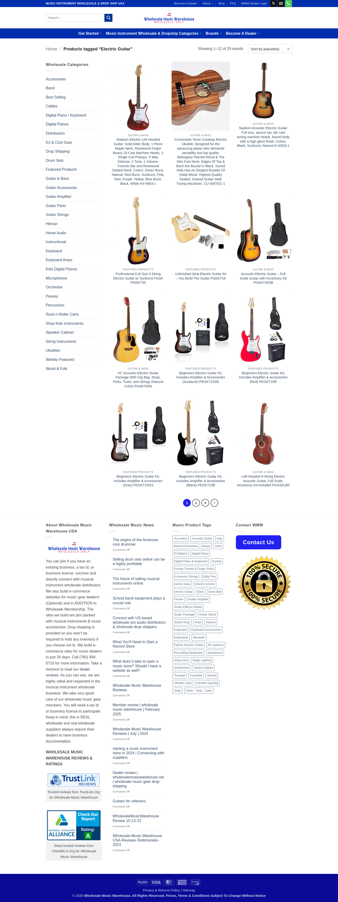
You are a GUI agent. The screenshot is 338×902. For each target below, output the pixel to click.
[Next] (215, 503)
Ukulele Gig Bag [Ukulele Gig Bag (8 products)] (207, 683)
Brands (214, 33)
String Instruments (61, 341)
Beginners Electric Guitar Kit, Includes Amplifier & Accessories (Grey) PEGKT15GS (138, 481)
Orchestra (54, 287)
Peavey (52, 296)
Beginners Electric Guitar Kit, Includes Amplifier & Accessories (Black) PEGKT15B (200, 481)
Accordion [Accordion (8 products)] (180, 538)
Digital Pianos (57, 124)
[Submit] (108, 18)
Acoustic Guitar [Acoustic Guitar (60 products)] (202, 538)
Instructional (56, 242)
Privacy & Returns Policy (161, 890)
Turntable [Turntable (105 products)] (196, 675)
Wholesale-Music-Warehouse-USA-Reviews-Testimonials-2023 (138, 840)
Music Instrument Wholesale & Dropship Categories (153, 33)
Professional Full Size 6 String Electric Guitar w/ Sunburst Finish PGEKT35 (138, 278)
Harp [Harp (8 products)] (198, 622)
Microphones (56, 278)
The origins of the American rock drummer (135, 542)
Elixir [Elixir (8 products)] (200, 591)
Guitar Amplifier (58, 197)
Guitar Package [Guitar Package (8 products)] (184, 614)
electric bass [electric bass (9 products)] (182, 584)
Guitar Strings (57, 215)
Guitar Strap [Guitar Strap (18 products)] (182, 622)
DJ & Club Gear (59, 142)
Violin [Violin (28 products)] (177, 690)
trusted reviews (74, 846)
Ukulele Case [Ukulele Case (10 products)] (183, 683)
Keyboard (54, 251)
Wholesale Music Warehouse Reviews (137, 687)
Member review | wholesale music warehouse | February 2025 (136, 709)
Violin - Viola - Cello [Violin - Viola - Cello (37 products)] (199, 690)
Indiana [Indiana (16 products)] (211, 622)
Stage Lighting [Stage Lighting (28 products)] (201, 660)
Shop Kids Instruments (65, 323)
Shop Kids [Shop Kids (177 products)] (181, 660)
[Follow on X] (273, 3)
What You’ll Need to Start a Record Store (135, 644)
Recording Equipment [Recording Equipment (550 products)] (188, 652)
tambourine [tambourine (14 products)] (181, 667)
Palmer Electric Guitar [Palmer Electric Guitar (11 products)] (188, 645)
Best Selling (56, 97)
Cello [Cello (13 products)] (218, 546)
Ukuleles (53, 350)
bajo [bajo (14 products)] (220, 538)
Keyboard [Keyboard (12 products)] (180, 629)
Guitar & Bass (57, 179)
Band (50, 88)
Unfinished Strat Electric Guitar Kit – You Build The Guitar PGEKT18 (200, 276)
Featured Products (61, 169)
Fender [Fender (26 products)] (179, 599)
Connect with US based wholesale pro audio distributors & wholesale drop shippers (139, 622)
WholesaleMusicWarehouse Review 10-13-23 (136, 818)
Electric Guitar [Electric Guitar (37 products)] (183, 591)
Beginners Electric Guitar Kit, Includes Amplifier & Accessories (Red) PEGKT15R (263, 377)
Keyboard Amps (59, 260)
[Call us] (288, 3)
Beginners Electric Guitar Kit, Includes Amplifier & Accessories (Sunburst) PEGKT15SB (200, 377)
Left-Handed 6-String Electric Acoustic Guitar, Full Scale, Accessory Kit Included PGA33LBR (263, 481)
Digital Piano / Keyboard (66, 115)
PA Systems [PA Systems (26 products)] (216, 645)
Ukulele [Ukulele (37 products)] (212, 675)
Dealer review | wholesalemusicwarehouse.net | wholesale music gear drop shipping (138, 779)
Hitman (52, 224)
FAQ (233, 3)
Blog (222, 3)
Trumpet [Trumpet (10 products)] (179, 675)
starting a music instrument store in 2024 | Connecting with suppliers (138, 753)
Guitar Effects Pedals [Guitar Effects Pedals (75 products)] (188, 607)
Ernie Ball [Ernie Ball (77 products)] (214, 591)
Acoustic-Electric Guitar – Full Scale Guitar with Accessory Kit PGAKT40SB (263, 278)
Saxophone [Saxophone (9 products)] (215, 652)
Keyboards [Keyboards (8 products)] (181, 637)
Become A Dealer (185, 3)
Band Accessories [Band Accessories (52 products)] (186, 546)
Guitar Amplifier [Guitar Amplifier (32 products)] (198, 599)
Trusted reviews (59, 792)
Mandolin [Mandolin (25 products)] (199, 637)
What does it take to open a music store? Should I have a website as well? (137, 665)
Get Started (90, 33)
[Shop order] (270, 48)
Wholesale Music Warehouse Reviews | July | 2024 (137, 731)
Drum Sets (55, 160)
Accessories (56, 79)
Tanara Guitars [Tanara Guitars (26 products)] (203, 667)
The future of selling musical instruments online (136, 581)
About (207, 3)
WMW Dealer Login (254, 3)
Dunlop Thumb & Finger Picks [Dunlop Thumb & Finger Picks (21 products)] (194, 568)
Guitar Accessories (61, 188)
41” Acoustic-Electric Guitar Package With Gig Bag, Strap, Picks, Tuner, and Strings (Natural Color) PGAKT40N (138, 379)
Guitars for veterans (129, 801)
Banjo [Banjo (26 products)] (206, 546)
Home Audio (56, 233)
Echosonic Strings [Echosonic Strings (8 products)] (186, 576)
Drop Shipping (57, 151)
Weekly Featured (60, 360)
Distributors (55, 133)
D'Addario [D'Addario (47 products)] (180, 553)
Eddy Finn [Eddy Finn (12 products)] (209, 576)
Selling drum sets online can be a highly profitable (139, 561)
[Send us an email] (281, 3)
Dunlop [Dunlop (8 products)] (217, 561)
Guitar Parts (56, 206)
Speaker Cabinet (60, 332)
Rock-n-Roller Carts (62, 314)
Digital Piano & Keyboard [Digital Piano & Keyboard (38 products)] (190, 561)
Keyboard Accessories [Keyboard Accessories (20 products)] (206, 629)
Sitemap (189, 890)
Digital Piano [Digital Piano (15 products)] (200, 553)
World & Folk (56, 369)
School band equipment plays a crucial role (139, 600)
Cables (52, 106)
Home (51, 48)
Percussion (55, 305)
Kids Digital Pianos (61, 269)
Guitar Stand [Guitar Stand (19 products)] (207, 614)
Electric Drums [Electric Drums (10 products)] (205, 584)
